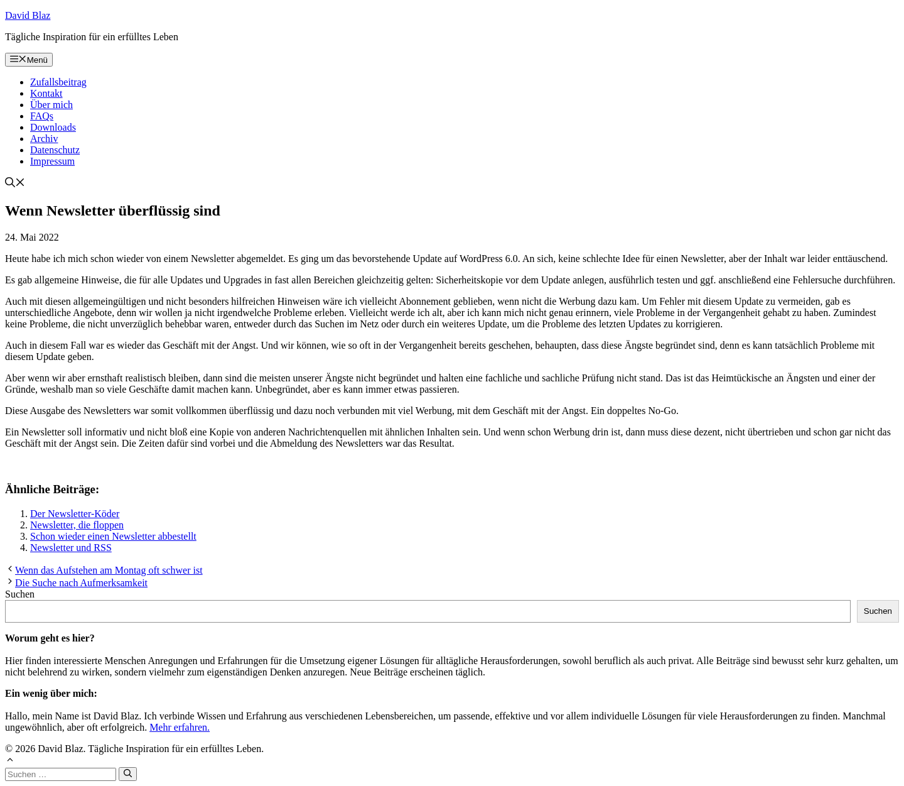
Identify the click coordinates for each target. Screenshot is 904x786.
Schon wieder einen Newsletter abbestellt (113, 536)
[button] (15, 183)
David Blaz (27, 15)
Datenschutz (55, 150)
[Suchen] (128, 774)
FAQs (41, 116)
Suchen (20, 594)
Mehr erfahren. (179, 727)
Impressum (52, 161)
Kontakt (46, 93)
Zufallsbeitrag (58, 82)
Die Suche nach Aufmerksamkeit (81, 582)
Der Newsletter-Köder (74, 513)
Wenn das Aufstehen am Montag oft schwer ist (109, 570)
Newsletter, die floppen (77, 525)
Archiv (44, 138)
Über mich (51, 104)
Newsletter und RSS (71, 547)
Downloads (53, 127)
